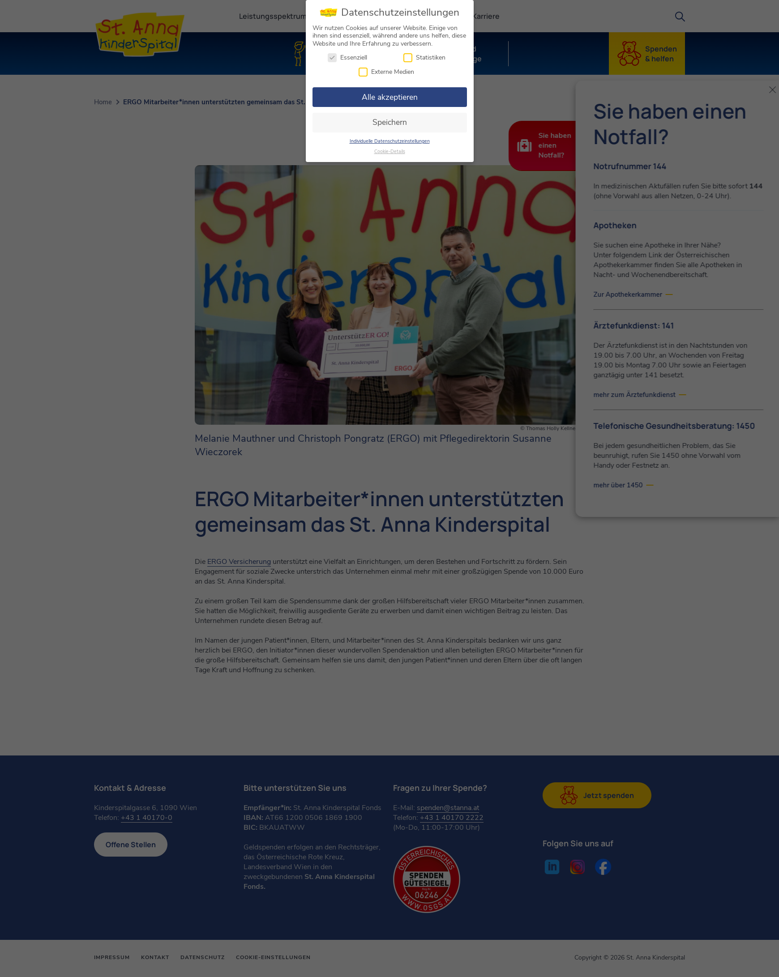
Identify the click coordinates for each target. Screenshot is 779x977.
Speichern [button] (389, 120)
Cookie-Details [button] (389, 149)
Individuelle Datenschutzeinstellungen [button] (390, 139)
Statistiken (424, 55)
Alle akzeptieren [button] (390, 95)
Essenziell (347, 55)
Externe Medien (386, 69)
